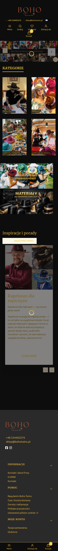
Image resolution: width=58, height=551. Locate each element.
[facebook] (47, 20)
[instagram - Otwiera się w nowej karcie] (11, 447)
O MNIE (12, 477)
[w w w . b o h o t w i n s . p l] (15, 437)
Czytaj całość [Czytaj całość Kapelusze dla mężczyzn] (29, 355)
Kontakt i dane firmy (18, 472)
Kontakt (12, 481)
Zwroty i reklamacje (18, 504)
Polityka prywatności (19, 508)
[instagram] (50, 20)
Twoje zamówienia (17, 527)
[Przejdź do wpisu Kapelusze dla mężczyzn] (29, 267)
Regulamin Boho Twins (20, 496)
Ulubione (12, 532)
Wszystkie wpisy (24, 240)
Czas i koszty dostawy (19, 500)
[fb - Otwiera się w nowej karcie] (7, 447)
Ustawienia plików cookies (22, 512)
